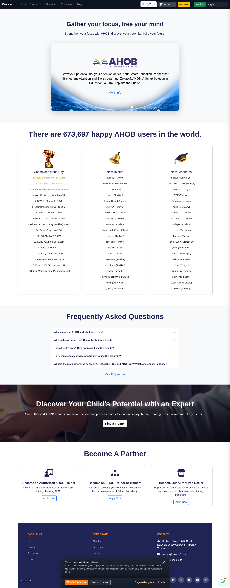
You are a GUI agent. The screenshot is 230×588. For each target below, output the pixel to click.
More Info (115, 92)
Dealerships (99, 547)
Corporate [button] (66, 4)
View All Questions (115, 374)
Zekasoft (9, 4)
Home (23, 4)
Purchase (183, 4)
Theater (97, 553)
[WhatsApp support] (223, 581)
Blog (79, 4)
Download (199, 4)
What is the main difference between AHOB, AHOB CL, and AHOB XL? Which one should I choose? (110, 364)
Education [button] (50, 4)
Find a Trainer (115, 423)
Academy (33, 553)
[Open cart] (167, 4)
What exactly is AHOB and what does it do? (78, 332)
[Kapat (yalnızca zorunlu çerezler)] (163, 562)
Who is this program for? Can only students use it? (83, 340)
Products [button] (34, 4)
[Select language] (217, 4)
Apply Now (48, 498)
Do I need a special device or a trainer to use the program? (87, 356)
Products (32, 547)
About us (97, 541)
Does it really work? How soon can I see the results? (84, 348)
